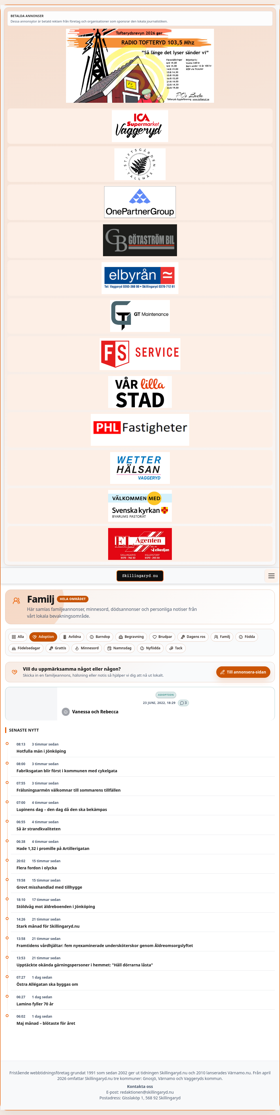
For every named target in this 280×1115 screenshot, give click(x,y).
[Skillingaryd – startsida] (140, 576)
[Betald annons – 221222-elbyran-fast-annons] (140, 278)
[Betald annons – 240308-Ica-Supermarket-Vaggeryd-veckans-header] (140, 126)
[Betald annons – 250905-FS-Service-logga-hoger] (140, 354)
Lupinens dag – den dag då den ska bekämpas (62, 809)
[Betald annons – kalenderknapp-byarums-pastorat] (140, 506)
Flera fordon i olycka (37, 867)
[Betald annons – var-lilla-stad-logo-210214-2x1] (140, 392)
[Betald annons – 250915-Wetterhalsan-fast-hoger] (140, 468)
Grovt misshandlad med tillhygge (49, 887)
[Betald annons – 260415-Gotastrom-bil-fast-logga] (140, 240)
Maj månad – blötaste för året (46, 1023)
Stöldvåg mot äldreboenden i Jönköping (56, 906)
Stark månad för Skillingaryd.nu (48, 926)
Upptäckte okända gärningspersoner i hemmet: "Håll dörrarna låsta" (85, 965)
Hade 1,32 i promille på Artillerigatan (53, 848)
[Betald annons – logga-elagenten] (140, 544)
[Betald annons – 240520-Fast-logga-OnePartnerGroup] (140, 202)
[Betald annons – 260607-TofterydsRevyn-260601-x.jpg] (140, 66)
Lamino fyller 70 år (35, 1004)
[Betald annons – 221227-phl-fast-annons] (140, 430)
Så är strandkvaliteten (39, 828)
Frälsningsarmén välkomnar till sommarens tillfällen (69, 790)
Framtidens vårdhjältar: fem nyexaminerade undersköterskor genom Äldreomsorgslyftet (105, 945)
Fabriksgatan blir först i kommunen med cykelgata (67, 770)
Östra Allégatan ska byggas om (47, 984)
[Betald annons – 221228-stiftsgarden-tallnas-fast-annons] (140, 164)
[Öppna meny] (271, 576)
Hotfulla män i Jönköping (41, 751)
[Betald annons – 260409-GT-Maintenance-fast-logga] (140, 316)
